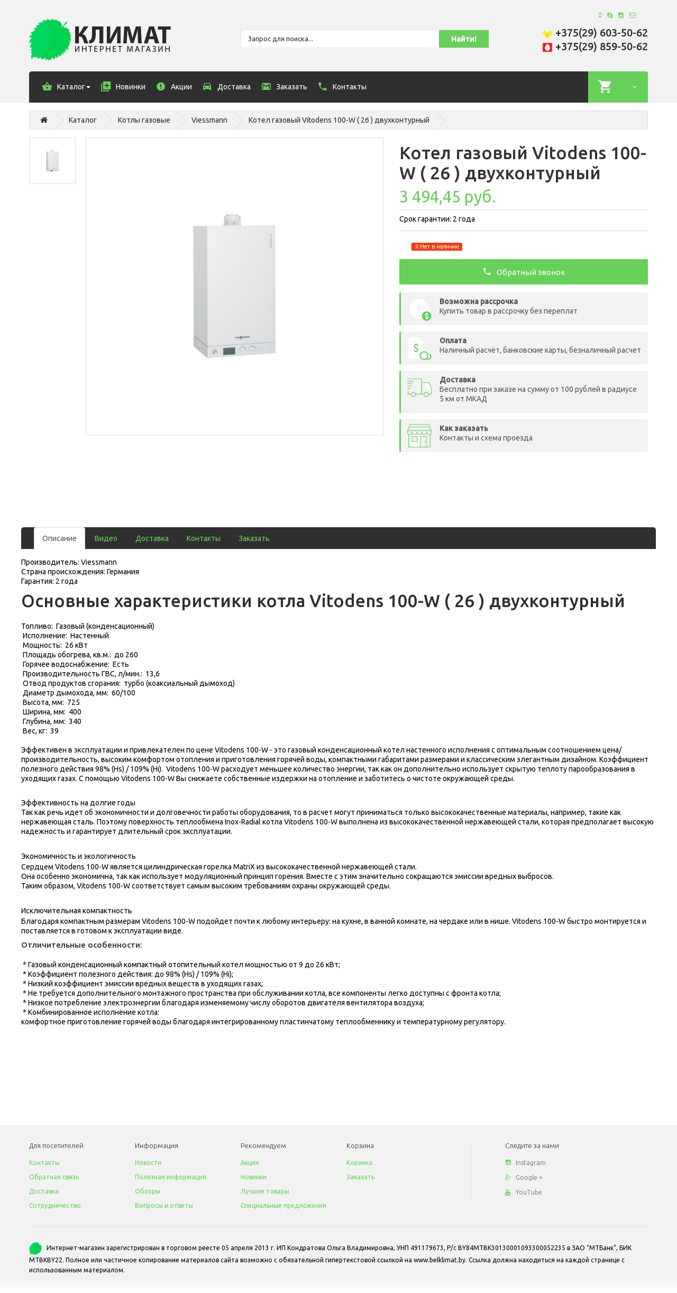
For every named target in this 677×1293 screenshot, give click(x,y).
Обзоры (147, 1191)
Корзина (359, 1162)
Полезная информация (170, 1176)
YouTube (523, 1192)
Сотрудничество (55, 1205)
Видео (106, 538)
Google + (524, 1177)
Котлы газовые (144, 120)
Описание (59, 538)
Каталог (83, 120)
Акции (250, 1162)
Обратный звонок (523, 271)
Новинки (254, 1176)
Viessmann (209, 120)
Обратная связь (54, 1176)
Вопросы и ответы (164, 1205)
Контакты (204, 538)
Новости (148, 1162)
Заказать (254, 538)
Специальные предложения (283, 1205)
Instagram (525, 1162)
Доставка (152, 538)
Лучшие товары (265, 1191)
